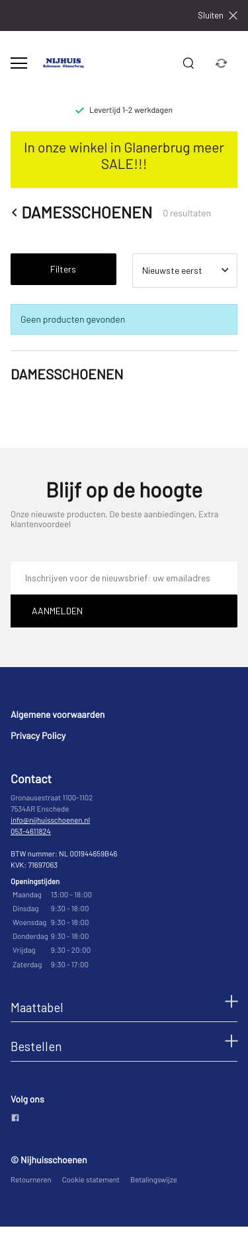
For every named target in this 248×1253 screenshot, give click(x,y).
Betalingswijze (153, 1180)
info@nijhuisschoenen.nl (50, 820)
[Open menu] (19, 63)
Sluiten (217, 15)
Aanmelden (57, 610)
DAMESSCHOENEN (81, 212)
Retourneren (31, 1180)
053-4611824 (31, 831)
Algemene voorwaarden (57, 714)
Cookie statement (91, 1180)
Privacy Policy (38, 735)
